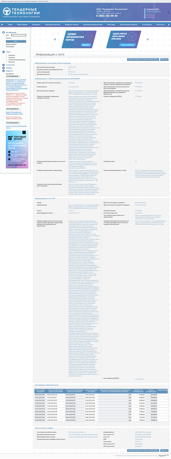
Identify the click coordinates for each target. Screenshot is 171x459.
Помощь (9, 68)
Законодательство (52, 24)
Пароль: (8, 38)
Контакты (160, 24)
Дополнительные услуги (92, 24)
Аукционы (11, 55)
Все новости (10, 73)
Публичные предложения (16, 59)
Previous (55, 39)
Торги (10, 24)
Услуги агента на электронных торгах (16, 127)
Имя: (7, 35)
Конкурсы (11, 57)
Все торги (11, 62)
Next (148, 39)
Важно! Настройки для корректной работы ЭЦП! (14, 113)
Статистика (10, 65)
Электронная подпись (128, 24)
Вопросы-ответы (72, 24)
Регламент (36, 24)
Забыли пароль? (11, 44)
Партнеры (111, 24)
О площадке (147, 24)
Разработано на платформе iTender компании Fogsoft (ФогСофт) (136, 455)
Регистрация (22, 24)
